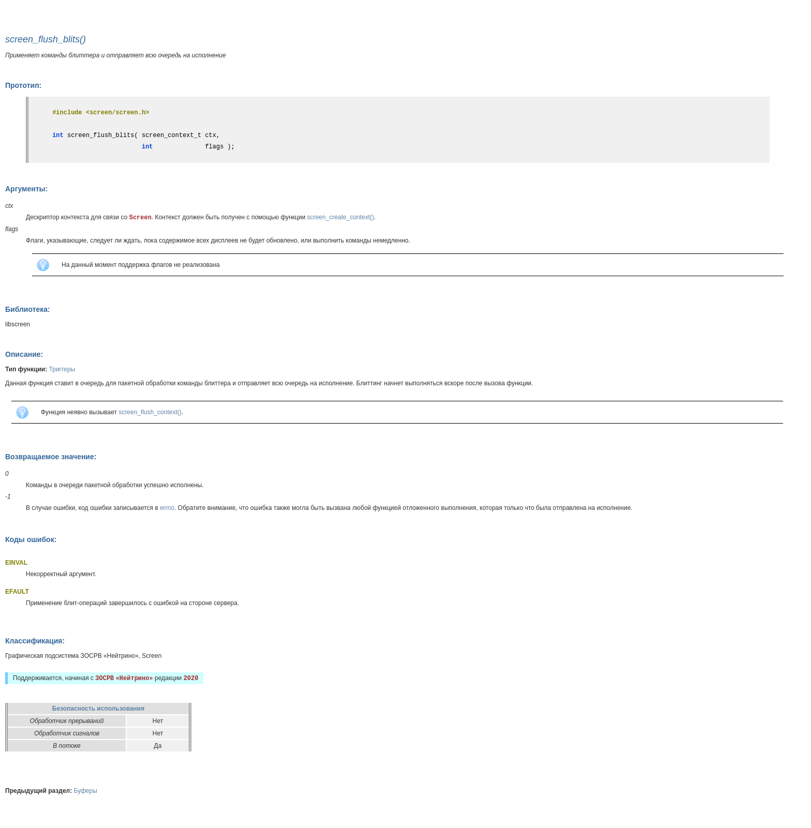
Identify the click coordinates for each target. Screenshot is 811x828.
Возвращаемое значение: (50, 457)
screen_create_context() (340, 217)
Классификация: (35, 641)
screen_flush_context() (149, 412)
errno (167, 507)
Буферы (85, 790)
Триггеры (62, 369)
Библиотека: (27, 309)
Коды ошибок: (30, 539)
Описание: (24, 354)
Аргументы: (26, 189)
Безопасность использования (98, 708)
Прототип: (23, 85)
